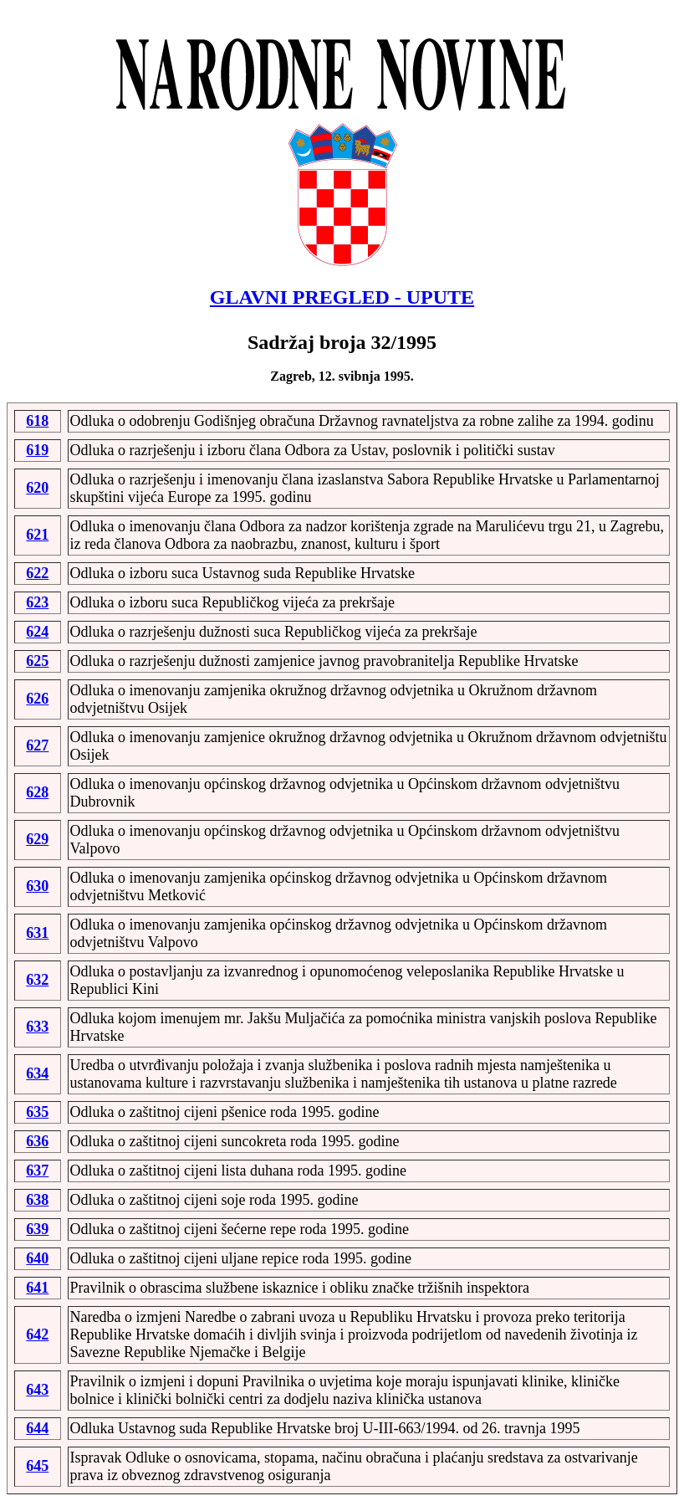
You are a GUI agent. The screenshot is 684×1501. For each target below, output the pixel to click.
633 (37, 1026)
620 (37, 487)
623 (37, 602)
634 (37, 1073)
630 (37, 886)
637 (37, 1170)
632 (37, 979)
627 (37, 745)
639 (37, 1229)
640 (37, 1258)
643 (37, 1389)
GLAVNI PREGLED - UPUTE (342, 297)
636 (37, 1141)
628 (37, 792)
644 (37, 1428)
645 (37, 1465)
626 (37, 698)
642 (37, 1334)
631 (37, 933)
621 (37, 534)
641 (37, 1287)
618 (37, 420)
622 (37, 573)
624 (37, 631)
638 (37, 1199)
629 (37, 839)
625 (37, 661)
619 (37, 450)
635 (37, 1112)
